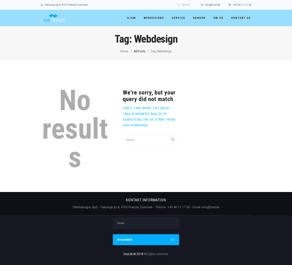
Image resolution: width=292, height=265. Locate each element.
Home (124, 51)
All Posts (139, 51)
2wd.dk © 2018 (133, 254)
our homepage (135, 125)
